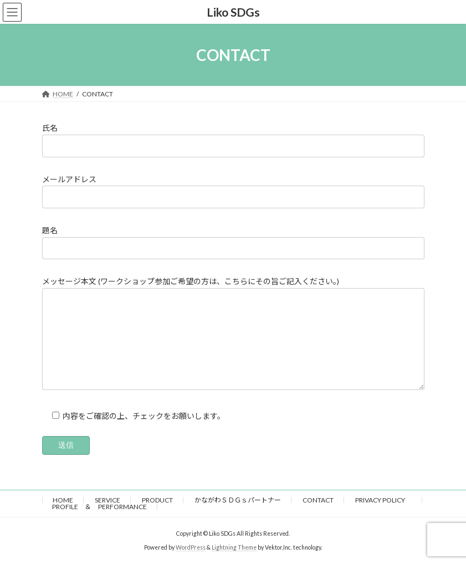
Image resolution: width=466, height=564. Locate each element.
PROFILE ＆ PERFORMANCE (99, 507)
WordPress (191, 547)
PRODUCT (157, 500)
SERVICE (107, 500)
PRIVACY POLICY (383, 500)
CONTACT (318, 500)
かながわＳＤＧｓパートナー (237, 500)
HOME (63, 500)
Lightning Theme (234, 547)
